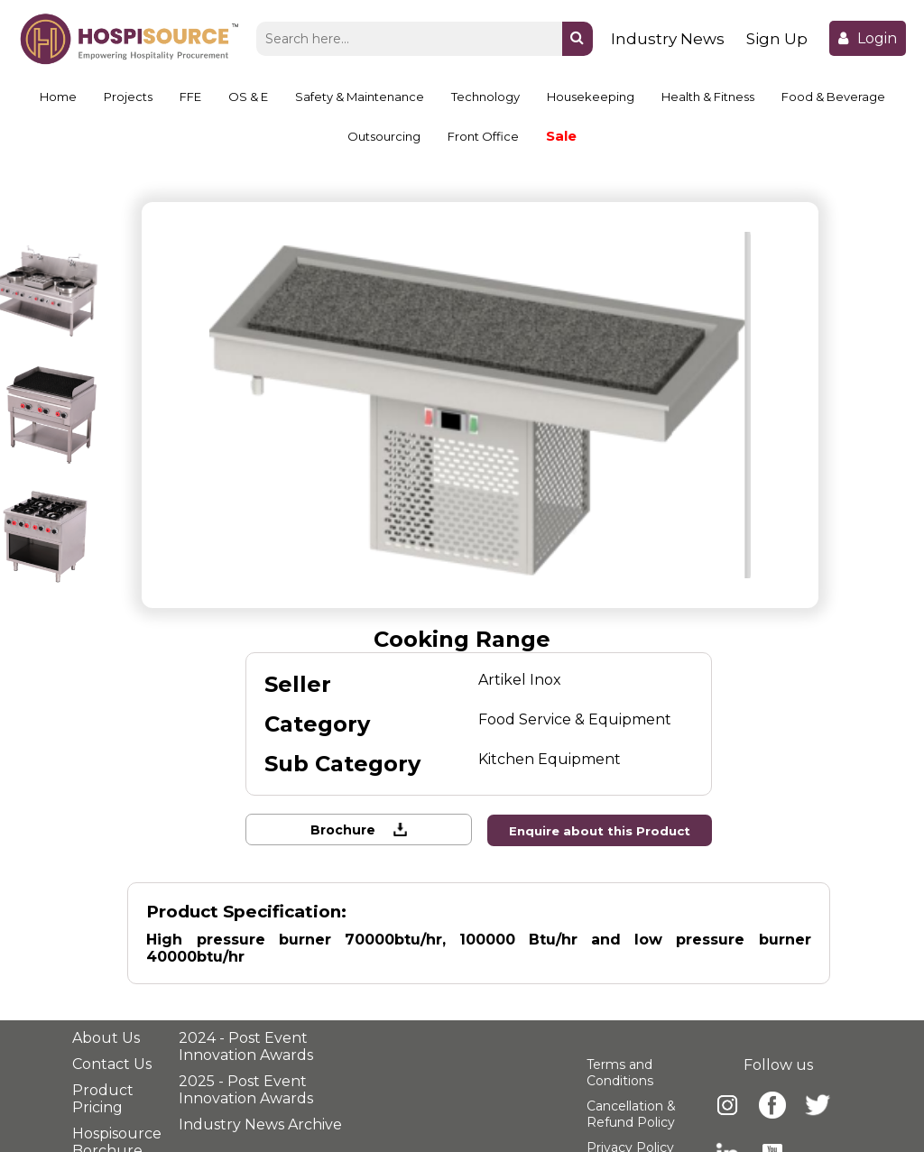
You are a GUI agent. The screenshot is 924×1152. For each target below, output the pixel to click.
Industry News (668, 39)
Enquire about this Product (600, 830)
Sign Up (777, 39)
